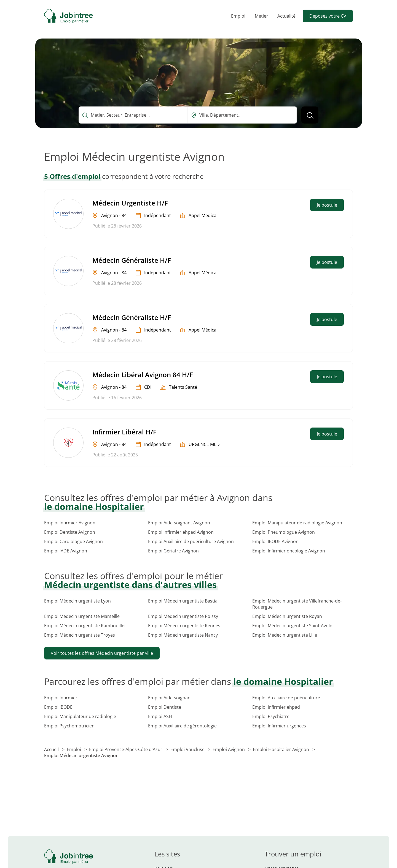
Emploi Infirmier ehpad (276, 707)
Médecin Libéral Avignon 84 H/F (142, 374)
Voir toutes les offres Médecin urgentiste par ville (102, 653)
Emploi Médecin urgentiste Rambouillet (85, 626)
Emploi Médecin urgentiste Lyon (77, 601)
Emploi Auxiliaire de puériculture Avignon (191, 541)
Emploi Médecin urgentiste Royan (287, 616)
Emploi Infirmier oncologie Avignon (288, 551)
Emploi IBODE (58, 707)
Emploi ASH (160, 716)
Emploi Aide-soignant (170, 698)
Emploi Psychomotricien (69, 726)
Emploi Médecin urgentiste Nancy (183, 635)
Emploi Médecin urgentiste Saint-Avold (292, 626)
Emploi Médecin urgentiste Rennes (184, 626)
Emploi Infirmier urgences (279, 726)
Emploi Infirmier (60, 698)
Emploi (238, 16)
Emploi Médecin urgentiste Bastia (183, 601)
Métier (261, 16)
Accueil (52, 749)
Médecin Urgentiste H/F (130, 202)
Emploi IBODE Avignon (275, 541)
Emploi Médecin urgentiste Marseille (82, 616)
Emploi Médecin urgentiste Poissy (183, 616)
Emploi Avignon (229, 749)
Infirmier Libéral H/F (124, 431)
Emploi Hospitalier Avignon (281, 749)
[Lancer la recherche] (309, 115)
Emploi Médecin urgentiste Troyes (79, 635)
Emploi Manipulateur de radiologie (80, 716)
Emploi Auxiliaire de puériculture (286, 698)
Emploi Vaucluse (188, 749)
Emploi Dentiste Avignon (69, 532)
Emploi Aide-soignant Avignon (179, 523)
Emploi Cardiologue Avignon (73, 541)
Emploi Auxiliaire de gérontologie (182, 726)
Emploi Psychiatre (270, 716)
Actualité (286, 16)
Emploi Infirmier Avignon (69, 523)
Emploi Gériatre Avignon (173, 551)
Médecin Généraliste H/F (131, 260)
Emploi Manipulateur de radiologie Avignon (297, 523)
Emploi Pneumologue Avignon (283, 532)
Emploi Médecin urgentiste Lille (284, 635)
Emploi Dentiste (164, 707)
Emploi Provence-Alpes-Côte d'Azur (126, 749)
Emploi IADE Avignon (65, 551)
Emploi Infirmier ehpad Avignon (181, 532)
